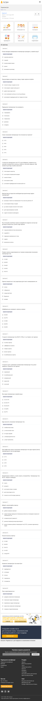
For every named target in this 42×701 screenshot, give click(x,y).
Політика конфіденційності (24, 698)
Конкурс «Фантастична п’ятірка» (29, 684)
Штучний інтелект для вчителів (29, 673)
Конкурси (24, 670)
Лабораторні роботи (26, 667)
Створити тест (10, 636)
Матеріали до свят (26, 682)
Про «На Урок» (4, 680)
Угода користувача (5, 698)
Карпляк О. (4, 13)
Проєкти (24, 668)
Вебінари (3, 663)
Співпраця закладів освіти (7, 682)
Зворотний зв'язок (6, 686)
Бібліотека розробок (26, 663)
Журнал (23, 662)
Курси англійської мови (27, 675)
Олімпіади (24, 672)
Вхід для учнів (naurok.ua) (28, 680)
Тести (23, 665)
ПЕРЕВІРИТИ (35, 654)
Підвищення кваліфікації (7, 662)
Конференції (4, 665)
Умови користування (14, 698)
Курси (2, 667)
